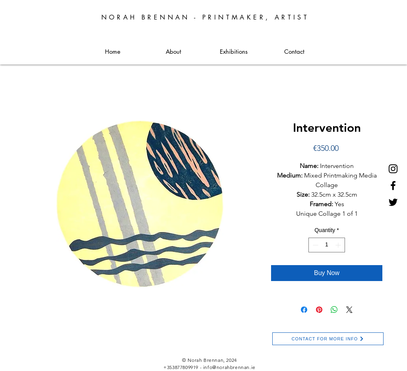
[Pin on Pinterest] (319, 309)
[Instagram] (393, 169)
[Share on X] (349, 309)
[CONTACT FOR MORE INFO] (328, 338)
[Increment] (339, 245)
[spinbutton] (327, 245)
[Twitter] (393, 202)
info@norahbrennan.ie (229, 367)
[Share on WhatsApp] (334, 309)
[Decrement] (315, 245)
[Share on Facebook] (304, 309)
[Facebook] (393, 185)
